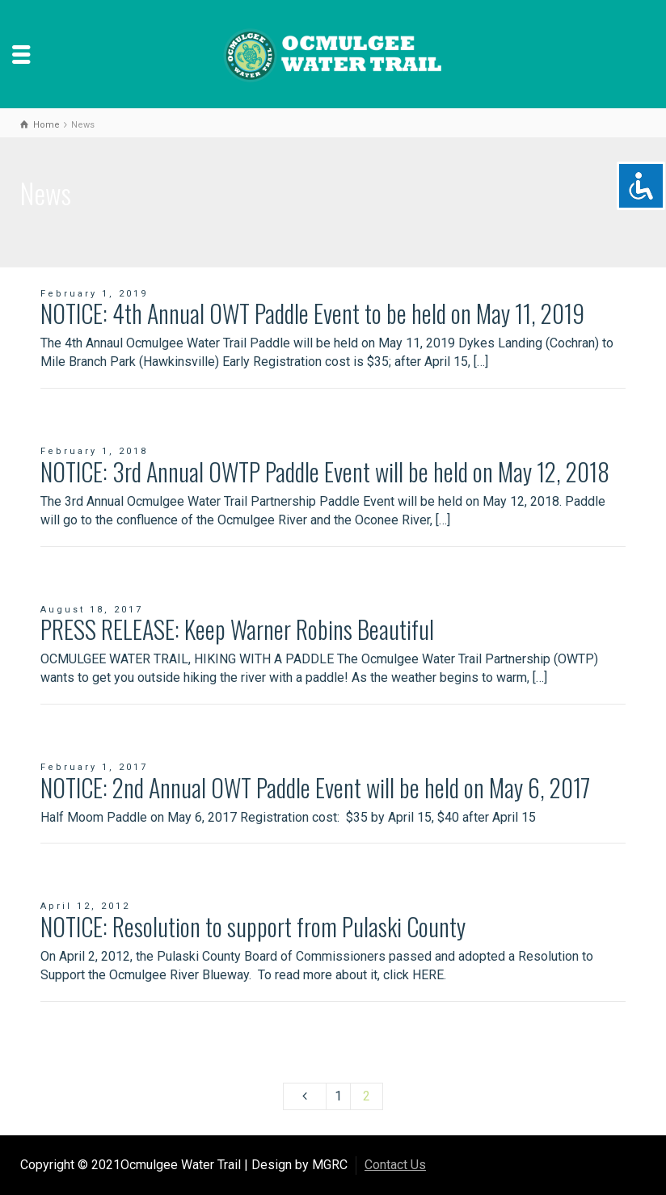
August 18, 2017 (91, 609)
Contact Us (395, 1164)
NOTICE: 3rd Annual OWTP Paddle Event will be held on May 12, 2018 (324, 471)
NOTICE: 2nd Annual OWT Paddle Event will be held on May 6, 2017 (315, 787)
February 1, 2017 (94, 767)
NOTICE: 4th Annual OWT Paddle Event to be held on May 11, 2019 (312, 313)
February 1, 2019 (94, 293)
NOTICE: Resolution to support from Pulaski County (253, 926)
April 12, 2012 (85, 906)
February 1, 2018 (94, 451)
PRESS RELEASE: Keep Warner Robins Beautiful (237, 629)
